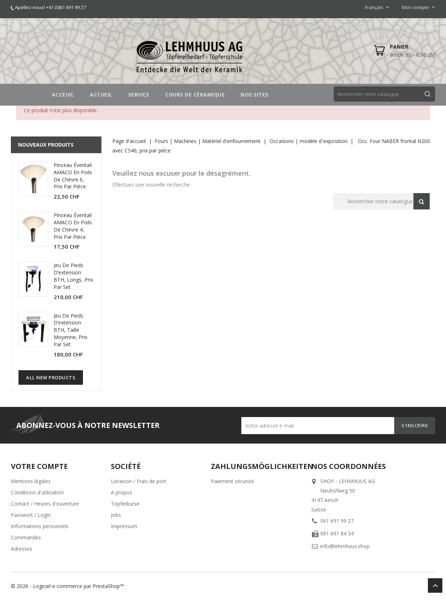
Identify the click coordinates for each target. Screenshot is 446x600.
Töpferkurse (125, 503)
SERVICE (139, 94)
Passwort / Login (31, 514)
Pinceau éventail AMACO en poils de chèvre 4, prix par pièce (73, 226)
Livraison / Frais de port (138, 481)
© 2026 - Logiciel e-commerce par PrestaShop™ (67, 586)
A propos (121, 492)
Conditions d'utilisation (37, 492)
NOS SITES (254, 94)
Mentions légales (31, 481)
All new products (50, 377)
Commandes (26, 537)
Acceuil (63, 94)
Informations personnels (39, 526)
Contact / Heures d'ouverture (45, 503)
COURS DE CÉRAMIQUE (195, 94)
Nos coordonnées (348, 466)
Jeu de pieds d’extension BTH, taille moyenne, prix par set (70, 330)
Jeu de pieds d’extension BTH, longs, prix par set (73, 276)
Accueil (101, 94)
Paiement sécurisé (232, 481)
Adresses (21, 548)
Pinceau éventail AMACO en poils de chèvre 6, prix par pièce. (73, 176)
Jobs (116, 514)
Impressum (124, 526)
